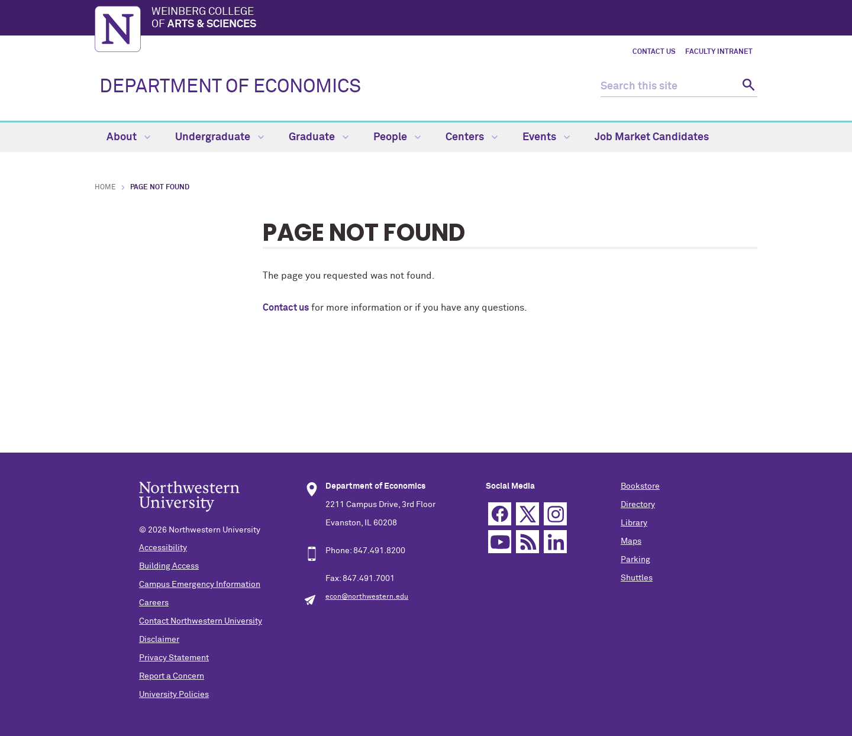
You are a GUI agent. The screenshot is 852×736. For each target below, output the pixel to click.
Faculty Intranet (719, 52)
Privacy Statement (174, 658)
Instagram (555, 513)
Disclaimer (159, 639)
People (397, 137)
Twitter (527, 513)
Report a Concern (171, 676)
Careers (154, 603)
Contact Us (654, 52)
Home (105, 187)
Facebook (499, 513)
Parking (635, 560)
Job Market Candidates (652, 137)
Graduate (318, 137)
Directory (638, 505)
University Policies (174, 694)
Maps (631, 541)
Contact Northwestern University (200, 621)
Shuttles (637, 578)
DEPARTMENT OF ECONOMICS (230, 87)
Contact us (286, 307)
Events (546, 137)
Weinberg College (454, 19)
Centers (472, 137)
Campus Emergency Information (199, 584)
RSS (527, 541)
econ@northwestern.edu (366, 597)
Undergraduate (219, 137)
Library (634, 523)
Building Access (169, 566)
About (128, 137)
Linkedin (555, 541)
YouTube (499, 541)
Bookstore (640, 486)
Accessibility (163, 548)
